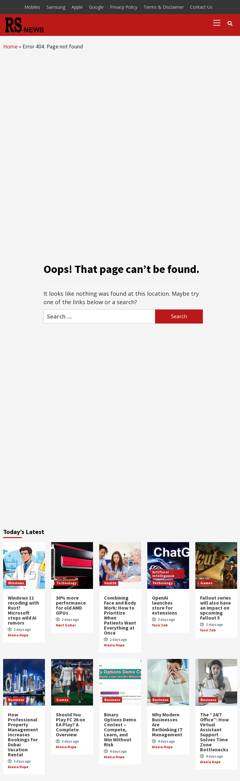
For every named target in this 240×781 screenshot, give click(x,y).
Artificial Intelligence (163, 574)
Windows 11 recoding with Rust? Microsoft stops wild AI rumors (23, 610)
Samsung (56, 7)
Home (10, 46)
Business (16, 699)
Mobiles (32, 7)
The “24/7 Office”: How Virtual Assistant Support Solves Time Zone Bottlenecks (214, 732)
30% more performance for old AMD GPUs (71, 605)
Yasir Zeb (160, 625)
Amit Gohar (66, 625)
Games (206, 583)
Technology (66, 583)
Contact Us (201, 7)
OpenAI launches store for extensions (164, 605)
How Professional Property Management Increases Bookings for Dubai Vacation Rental (23, 734)
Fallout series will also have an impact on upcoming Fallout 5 (215, 608)
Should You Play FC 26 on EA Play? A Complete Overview (70, 724)
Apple (77, 7)
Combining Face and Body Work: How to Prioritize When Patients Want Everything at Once (120, 615)
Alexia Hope (18, 635)
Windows (16, 583)
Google (96, 7)
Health (110, 583)
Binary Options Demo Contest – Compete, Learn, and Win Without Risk (120, 729)
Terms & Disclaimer (164, 7)
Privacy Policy (123, 7)
